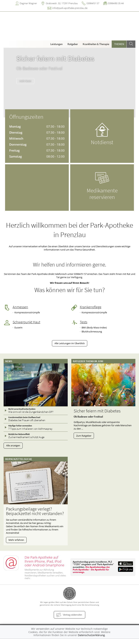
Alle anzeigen (13, 445)
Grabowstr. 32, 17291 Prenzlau (62, 3)
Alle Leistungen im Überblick (69, 343)
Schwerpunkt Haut (26, 322)
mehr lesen (25, 81)
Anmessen (20, 307)
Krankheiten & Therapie (96, 44)
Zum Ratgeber (83, 435)
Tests (83, 322)
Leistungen (56, 44)
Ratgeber (73, 44)
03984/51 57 (93, 3)
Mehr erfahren (16, 540)
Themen (119, 44)
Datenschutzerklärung (91, 635)
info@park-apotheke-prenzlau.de (69, 8)
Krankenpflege (90, 307)
